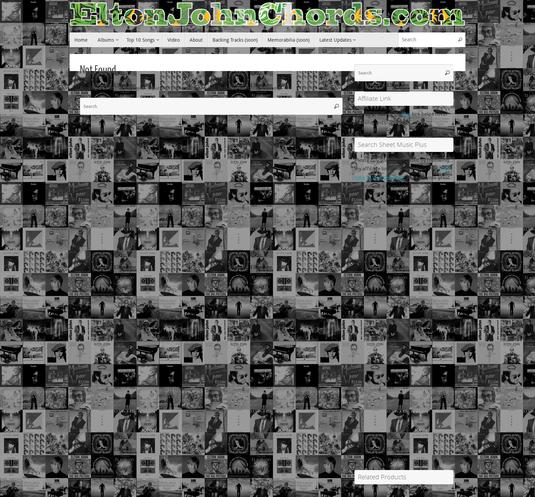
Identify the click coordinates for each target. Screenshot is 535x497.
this (406, 114)
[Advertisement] (404, 348)
